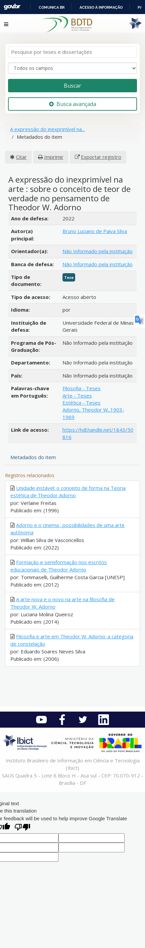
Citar (21, 156)
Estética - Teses (81, 402)
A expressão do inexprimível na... (47, 129)
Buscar (72, 85)
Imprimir (53, 156)
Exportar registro (101, 156)
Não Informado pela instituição (97, 251)
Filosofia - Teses (81, 388)
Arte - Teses (77, 395)
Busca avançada (72, 104)
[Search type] (72, 68)
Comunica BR (51, 7)
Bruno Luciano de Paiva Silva (94, 231)
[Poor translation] (22, 827)
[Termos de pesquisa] (72, 52)
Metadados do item (33, 457)
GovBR (12, 7)
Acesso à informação (101, 7)
